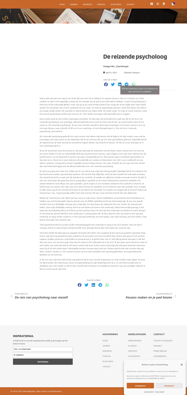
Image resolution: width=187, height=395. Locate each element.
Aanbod (74, 4)
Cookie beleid (149, 392)
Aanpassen (169, 385)
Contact (130, 4)
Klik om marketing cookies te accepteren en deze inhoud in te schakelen (140, 90)
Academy (132, 346)
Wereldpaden (134, 340)
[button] (181, 364)
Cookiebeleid (159, 356)
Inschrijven (43, 361)
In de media (116, 4)
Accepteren (140, 385)
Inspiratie (87, 4)
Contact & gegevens (162, 340)
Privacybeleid (159, 392)
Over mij (101, 4)
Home (62, 4)
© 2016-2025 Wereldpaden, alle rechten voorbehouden (36, 391)
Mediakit (157, 346)
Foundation (134, 356)
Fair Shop (132, 351)
